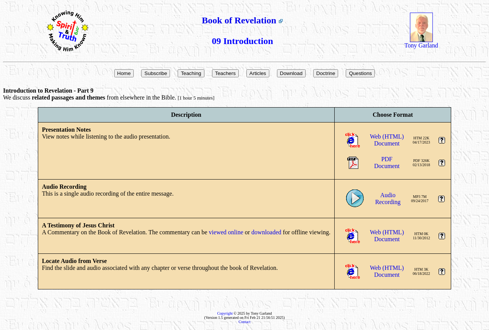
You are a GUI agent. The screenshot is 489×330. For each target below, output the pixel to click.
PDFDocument (387, 162)
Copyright (225, 313)
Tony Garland (421, 43)
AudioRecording (388, 198)
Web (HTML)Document (387, 140)
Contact (244, 322)
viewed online (226, 232)
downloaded (266, 232)
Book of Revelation (242, 20)
